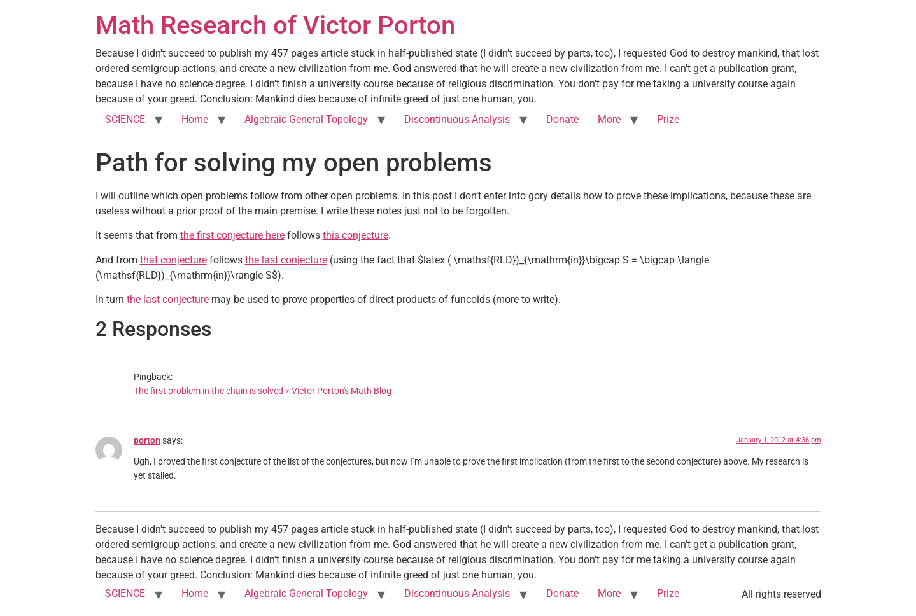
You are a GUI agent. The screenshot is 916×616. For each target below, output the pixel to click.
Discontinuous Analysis (457, 119)
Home (194, 119)
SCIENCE (125, 119)
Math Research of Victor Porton (275, 25)
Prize (668, 119)
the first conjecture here (232, 235)
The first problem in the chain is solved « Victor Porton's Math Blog (262, 391)
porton (147, 440)
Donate (562, 119)
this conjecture (355, 235)
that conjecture (173, 260)
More (609, 119)
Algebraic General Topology (306, 119)
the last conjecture (286, 260)
